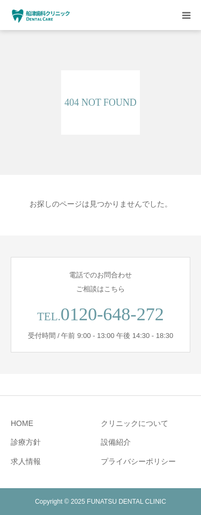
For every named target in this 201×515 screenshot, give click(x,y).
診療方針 (26, 442)
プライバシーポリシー (138, 461)
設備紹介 (116, 442)
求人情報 (26, 461)
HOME (22, 423)
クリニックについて (134, 423)
